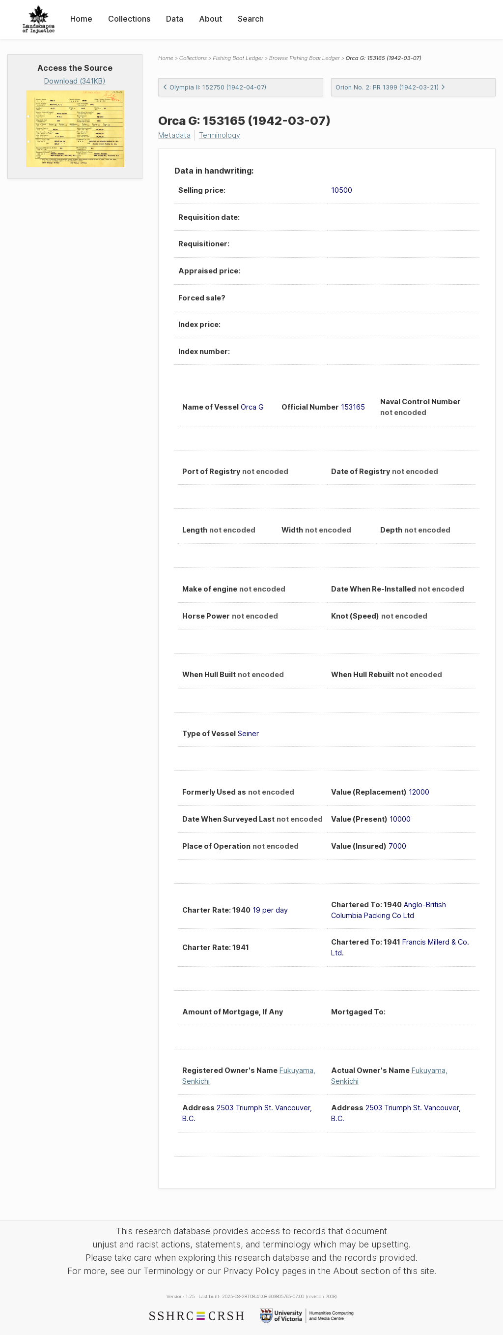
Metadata (174, 135)
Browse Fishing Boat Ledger (304, 58)
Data (174, 19)
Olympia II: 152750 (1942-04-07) (214, 87)
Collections (129, 19)
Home (81, 19)
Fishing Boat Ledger (238, 58)
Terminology (219, 135)
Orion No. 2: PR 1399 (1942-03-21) (390, 87)
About (210, 19)
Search (251, 19)
